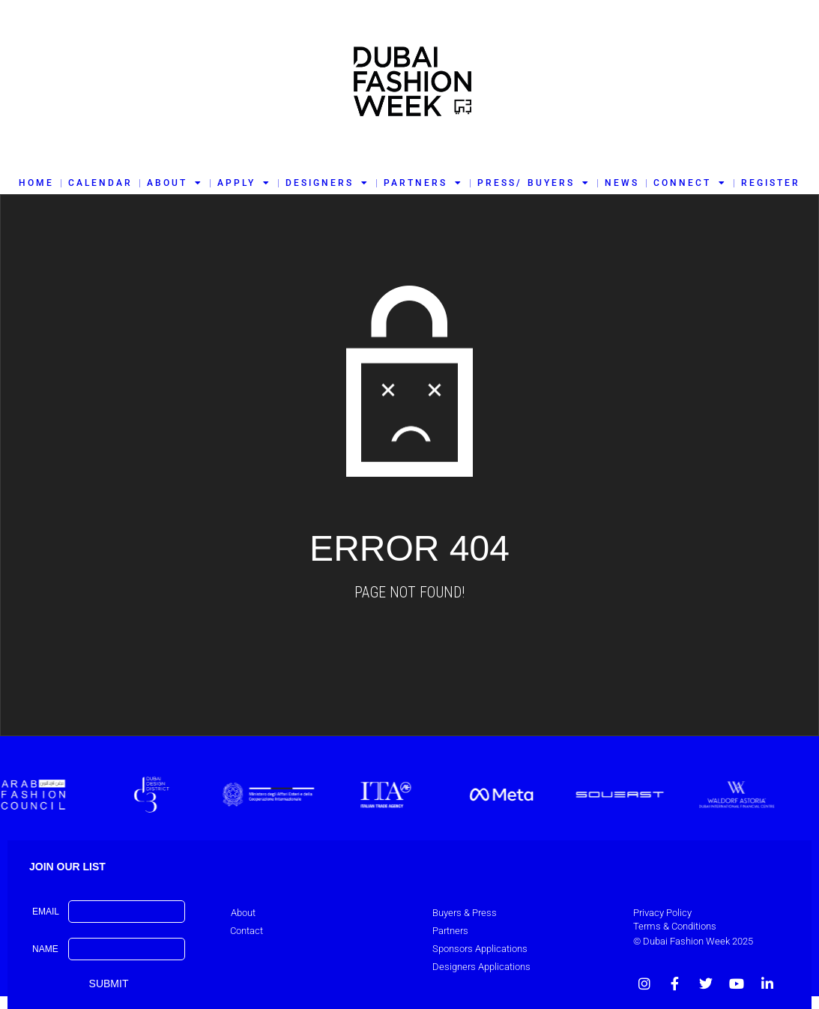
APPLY (244, 183)
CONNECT (690, 183)
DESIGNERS (327, 183)
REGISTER (770, 183)
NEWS (622, 183)
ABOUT (175, 183)
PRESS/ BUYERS (533, 183)
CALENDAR (100, 183)
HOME (36, 183)
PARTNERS (423, 183)
